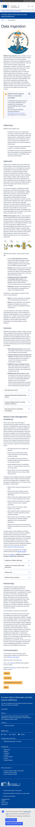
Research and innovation (10, 772)
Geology (6, 755)
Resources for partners (9, 796)
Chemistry (6, 753)
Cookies (3, 801)
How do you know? (29, 1)
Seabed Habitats (8, 760)
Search (28, 6)
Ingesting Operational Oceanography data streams (15, 396)
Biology (6, 751)
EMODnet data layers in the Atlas (12, 741)
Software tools (8, 572)
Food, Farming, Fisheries (10, 774)
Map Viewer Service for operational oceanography (14, 409)
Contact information (9, 725)
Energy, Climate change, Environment (11, 10)
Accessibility (4, 709)
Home (2, 20)
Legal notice (4, 804)
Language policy (5, 799)
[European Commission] (11, 5)
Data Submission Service (11, 390)
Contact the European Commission (13, 790)
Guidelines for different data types (13, 560)
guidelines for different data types (15, 547)
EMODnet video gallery (13, 657)
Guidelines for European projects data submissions (14, 566)
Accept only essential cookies (14, 823)
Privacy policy (4, 802)
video (20, 660)
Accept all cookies (11, 819)
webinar (12, 667)
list (7, 610)
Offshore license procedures (12, 577)
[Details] (18, 390)
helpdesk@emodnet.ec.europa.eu (16, 113)
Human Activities (8, 756)
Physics (6, 758)
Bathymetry (7, 749)
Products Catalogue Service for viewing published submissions (15, 402)
